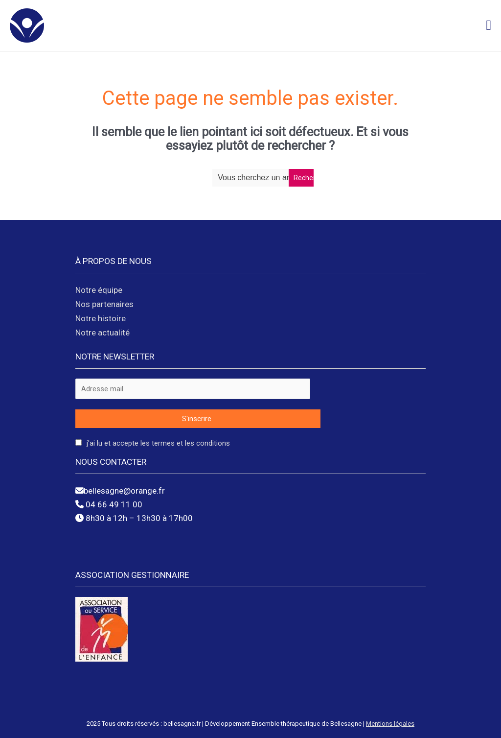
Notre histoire (100, 318)
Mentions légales (390, 723)
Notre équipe (98, 290)
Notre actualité (102, 332)
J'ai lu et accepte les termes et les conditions (158, 443)
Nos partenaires (104, 304)
